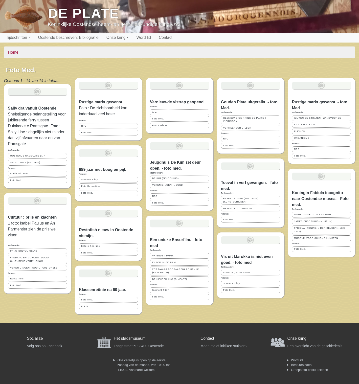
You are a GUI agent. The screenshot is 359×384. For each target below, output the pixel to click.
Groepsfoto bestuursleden (309, 370)
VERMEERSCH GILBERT (238, 128)
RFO (84, 126)
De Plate (83, 13)
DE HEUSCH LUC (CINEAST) (169, 279)
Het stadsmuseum (130, 338)
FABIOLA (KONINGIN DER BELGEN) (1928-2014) (320, 229)
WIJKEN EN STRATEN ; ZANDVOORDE (317, 118)
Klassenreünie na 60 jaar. (102, 290)
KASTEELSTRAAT (305, 124)
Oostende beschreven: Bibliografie (68, 37)
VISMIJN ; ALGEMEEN (236, 272)
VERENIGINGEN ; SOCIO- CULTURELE (33, 268)
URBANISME (301, 138)
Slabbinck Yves (19, 173)
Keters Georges (90, 246)
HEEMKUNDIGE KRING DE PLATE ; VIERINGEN (244, 119)
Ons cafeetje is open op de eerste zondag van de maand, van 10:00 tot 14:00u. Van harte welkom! (143, 365)
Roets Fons (17, 278)
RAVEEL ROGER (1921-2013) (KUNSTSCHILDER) (241, 200)
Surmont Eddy (89, 179)
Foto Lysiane (159, 125)
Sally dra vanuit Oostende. (33, 108)
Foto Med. (16, 180)
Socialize (35, 338)
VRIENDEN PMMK (163, 255)
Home (13, 52)
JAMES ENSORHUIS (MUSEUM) (313, 221)
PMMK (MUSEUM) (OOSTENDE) (313, 214)
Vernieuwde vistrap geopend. (177, 102)
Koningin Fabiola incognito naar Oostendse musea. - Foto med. (320, 199)
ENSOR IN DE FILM (164, 262)
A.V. (154, 112)
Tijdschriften (16, 37)
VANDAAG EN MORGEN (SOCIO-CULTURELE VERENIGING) (30, 259)
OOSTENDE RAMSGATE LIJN (27, 156)
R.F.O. (85, 306)
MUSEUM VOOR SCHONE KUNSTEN (316, 238)
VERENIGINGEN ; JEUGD (167, 185)
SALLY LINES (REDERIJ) (25, 162)
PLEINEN (299, 131)
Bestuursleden (301, 365)
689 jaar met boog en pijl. (102, 169)
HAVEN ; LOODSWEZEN (237, 208)
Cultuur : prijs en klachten (32, 217)
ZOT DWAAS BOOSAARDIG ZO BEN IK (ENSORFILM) (175, 271)
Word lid (143, 37)
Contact (165, 37)
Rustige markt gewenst (100, 102)
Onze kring (115, 37)
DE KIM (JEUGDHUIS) (165, 178)
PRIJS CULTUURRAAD (23, 251)
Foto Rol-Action (90, 186)
